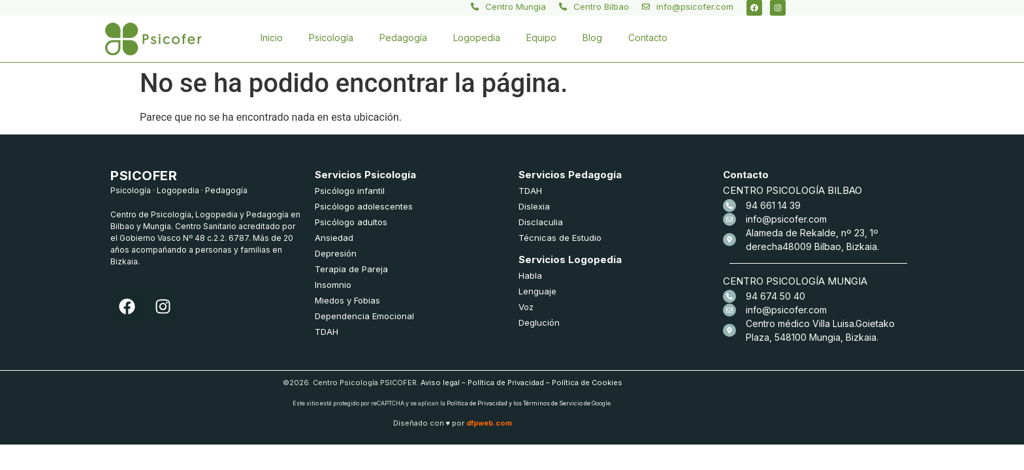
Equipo (541, 37)
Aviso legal (440, 382)
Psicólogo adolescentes (364, 206)
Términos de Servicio (553, 403)
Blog (592, 37)
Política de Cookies (587, 382)
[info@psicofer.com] (646, 6)
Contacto (647, 37)
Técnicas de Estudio (560, 237)
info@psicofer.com (694, 6)
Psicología (331, 37)
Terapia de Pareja (351, 269)
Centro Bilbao (601, 6)
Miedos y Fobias (347, 300)
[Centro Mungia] (475, 6)
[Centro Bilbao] (563, 6)
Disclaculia (541, 222)
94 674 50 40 (775, 296)
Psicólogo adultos (351, 222)
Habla (530, 275)
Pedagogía (403, 37)
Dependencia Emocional (364, 316)
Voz (526, 307)
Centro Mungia (515, 6)
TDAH (326, 331)
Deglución (539, 322)
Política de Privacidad (506, 382)
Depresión (336, 253)
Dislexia (534, 206)
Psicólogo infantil (350, 190)
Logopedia (476, 37)
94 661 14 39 (773, 205)
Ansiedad (334, 237)
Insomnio (333, 284)
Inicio (272, 37)
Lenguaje (537, 291)
